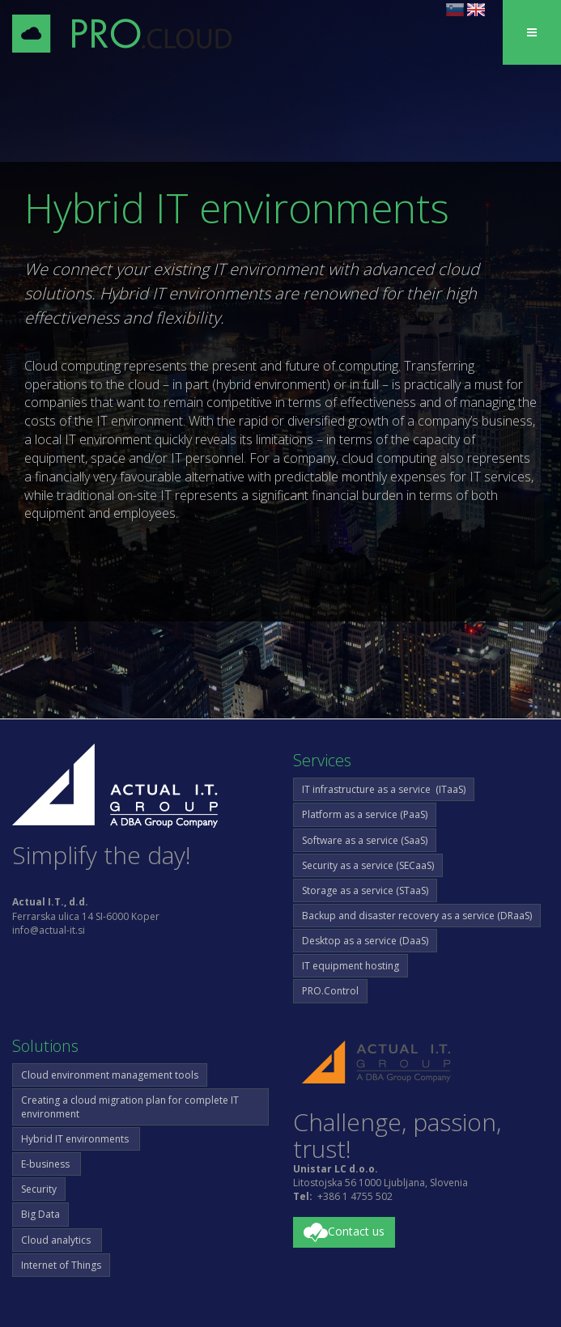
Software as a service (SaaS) (364, 840)
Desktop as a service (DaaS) (365, 941)
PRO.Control (330, 991)
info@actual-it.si (48, 930)
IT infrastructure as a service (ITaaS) (383, 789)
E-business (46, 1164)
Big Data (40, 1214)
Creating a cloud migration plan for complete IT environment (130, 1107)
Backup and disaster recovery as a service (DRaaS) (417, 915)
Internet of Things (61, 1265)
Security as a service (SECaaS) (368, 865)
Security (39, 1189)
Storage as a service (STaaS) (365, 890)
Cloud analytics (57, 1240)
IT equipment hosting (350, 966)
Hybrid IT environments (76, 1139)
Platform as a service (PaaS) (364, 814)
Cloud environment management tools (109, 1075)
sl (455, 9)
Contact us (344, 1232)
